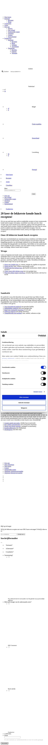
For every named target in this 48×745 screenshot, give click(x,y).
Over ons (7, 463)
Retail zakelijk (11, 689)
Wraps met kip (8, 266)
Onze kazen (7, 17)
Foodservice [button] (7, 38)
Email (6, 735)
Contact (10, 35)
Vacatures (11, 33)
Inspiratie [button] (7, 18)
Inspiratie (10, 40)
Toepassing (11, 48)
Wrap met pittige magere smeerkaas (14, 273)
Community (7, 23)
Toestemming (8, 555)
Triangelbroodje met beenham (13, 313)
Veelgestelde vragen (14, 32)
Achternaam (10, 548)
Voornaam (9, 545)
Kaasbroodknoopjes (10, 428)
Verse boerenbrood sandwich (12, 306)
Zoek (33, 194)
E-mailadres (10, 552)
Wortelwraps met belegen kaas (13, 268)
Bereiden (14, 50)
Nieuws (10, 28)
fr (8, 110)
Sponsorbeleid (12, 37)
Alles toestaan (24, 397)
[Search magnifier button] (5, 71)
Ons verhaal (11, 30)
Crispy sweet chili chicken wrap (13, 271)
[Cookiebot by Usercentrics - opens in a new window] (38, 336)
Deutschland (35, 138)
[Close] (1, 542)
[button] (7, 185)
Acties (6, 25)
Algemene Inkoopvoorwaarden (13, 473)
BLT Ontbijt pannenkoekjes (12, 424)
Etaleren (14, 51)
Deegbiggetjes (8, 429)
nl (8, 108)
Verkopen (14, 53)
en (5, 91)
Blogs (9, 22)
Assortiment (15, 46)
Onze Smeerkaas (9, 464)
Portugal (34, 169)
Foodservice (11, 732)
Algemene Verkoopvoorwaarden (13, 471)
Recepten (10, 20)
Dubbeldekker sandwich (11, 308)
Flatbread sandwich (10, 311)
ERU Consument (12, 645)
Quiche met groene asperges (12, 426)
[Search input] (28, 71)
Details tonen (38, 391)
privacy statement (8, 358)
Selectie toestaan (24, 402)
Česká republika (36, 124)
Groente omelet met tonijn (12, 423)
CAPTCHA (7, 734)
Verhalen (14, 45)
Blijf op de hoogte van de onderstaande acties (17, 602)
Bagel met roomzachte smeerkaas (14, 310)
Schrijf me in (21, 534)
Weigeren (24, 408)
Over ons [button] (7, 27)
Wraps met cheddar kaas (11, 264)
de (8, 154)
